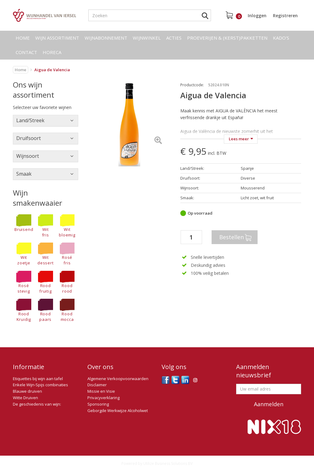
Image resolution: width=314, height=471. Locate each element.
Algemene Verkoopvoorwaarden (117, 378)
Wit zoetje (23, 254)
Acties (174, 38)
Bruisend (23, 223)
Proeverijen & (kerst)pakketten (227, 38)
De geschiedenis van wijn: (37, 404)
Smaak (24, 173)
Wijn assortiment (57, 38)
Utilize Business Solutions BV (168, 463)
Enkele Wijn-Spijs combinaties (40, 384)
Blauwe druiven (27, 391)
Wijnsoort (27, 156)
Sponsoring (98, 404)
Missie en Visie (101, 391)
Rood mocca (67, 310)
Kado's (281, 38)
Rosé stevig (23, 282)
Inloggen (257, 15)
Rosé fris (67, 254)
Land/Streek (30, 120)
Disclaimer (97, 384)
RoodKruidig (23, 310)
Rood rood (67, 282)
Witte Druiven (25, 397)
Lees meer (239, 139)
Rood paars (45, 310)
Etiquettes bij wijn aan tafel (38, 378)
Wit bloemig (67, 226)
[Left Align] (158, 141)
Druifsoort (28, 138)
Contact (26, 52)
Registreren (285, 15)
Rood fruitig (45, 282)
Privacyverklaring (103, 397)
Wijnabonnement (106, 38)
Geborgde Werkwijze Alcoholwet (117, 410)
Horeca (52, 52)
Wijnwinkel (147, 38)
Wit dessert (45, 254)
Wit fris (45, 226)
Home (23, 38)
